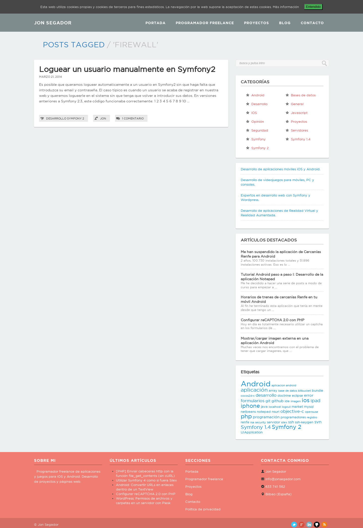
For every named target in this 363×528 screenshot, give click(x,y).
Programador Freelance (205, 23)
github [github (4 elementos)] (277, 401)
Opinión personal (255, 122)
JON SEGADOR (53, 22)
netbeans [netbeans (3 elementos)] (248, 411)
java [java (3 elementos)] (264, 406)
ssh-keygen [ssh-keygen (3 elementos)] (304, 422)
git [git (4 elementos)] (267, 401)
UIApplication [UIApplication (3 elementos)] (252, 432)
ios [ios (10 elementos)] (306, 400)
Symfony (256, 139)
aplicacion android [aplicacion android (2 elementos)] (283, 385)
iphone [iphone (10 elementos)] (250, 406)
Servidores (296, 130)
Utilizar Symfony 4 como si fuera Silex (146, 480)
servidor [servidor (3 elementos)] (273, 422)
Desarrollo (56, 118)
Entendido (313, 7)
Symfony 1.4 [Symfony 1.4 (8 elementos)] (256, 427)
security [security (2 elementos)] (260, 422)
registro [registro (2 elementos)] (312, 417)
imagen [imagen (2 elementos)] (296, 401)
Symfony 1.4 (298, 139)
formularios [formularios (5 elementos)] (252, 400)
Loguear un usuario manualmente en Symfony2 (127, 69)
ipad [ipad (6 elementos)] (315, 400)
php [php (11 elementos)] (246, 416)
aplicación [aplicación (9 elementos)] (254, 390)
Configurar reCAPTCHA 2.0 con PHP (272, 320)
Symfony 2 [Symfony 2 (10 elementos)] (286, 427)
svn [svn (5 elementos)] (317, 422)
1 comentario (133, 118)
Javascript (296, 112)
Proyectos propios (296, 122)
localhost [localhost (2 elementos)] (275, 406)
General (294, 104)
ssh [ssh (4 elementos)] (291, 422)
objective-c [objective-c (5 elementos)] (292, 411)
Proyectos (256, 23)
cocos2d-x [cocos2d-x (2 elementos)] (248, 395)
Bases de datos (300, 95)
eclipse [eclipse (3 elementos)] (297, 395)
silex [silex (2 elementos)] (284, 422)
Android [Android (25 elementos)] (255, 384)
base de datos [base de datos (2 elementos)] (287, 390)
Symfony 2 (75, 118)
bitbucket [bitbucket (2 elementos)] (304, 390)
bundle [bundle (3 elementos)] (317, 390)
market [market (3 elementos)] (297, 406)
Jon (103, 118)
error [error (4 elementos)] (308, 395)
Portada (155, 23)
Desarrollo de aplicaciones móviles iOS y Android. (280, 169)
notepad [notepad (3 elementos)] (264, 411)
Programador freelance (204, 479)
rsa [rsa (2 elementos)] (252, 422)
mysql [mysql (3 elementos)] (309, 406)
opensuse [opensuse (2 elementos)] (311, 411)
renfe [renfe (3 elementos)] (245, 422)
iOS (251, 112)
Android (255, 95)
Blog (285, 23)
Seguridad (257, 130)
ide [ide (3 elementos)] (287, 401)
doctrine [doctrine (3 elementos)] (284, 395)
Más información (286, 7)
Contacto (312, 23)
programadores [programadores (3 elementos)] (293, 417)
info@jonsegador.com (282, 479)
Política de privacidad (203, 509)
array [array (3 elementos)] (273, 390)
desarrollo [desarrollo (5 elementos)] (266, 395)
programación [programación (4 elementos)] (266, 417)
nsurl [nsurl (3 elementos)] (275, 411)
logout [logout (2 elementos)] (286, 406)
